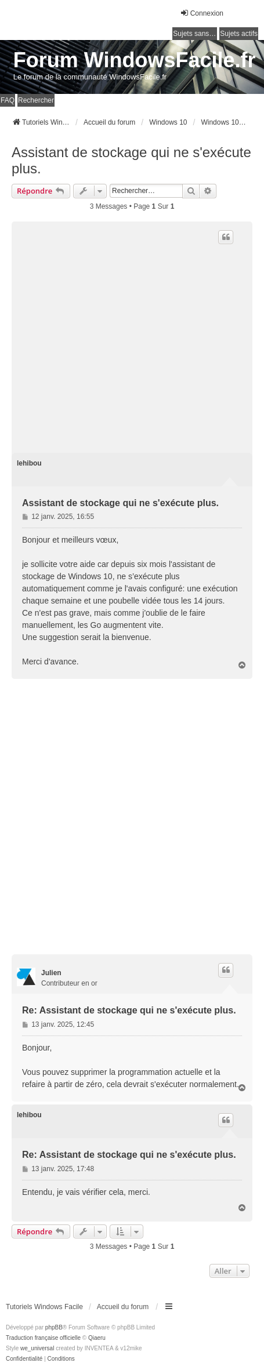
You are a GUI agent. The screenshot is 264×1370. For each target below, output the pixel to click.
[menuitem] (24, 1359)
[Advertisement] (132, 334)
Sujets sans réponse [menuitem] (195, 34)
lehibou (29, 463)
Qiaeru (97, 1338)
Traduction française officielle (43, 1338)
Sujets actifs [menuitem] (239, 34)
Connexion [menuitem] (201, 13)
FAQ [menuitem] (8, 100)
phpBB (54, 1327)
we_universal (37, 1348)
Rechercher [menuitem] (36, 100)
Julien (51, 973)
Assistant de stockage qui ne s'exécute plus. (131, 160)
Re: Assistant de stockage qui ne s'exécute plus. (129, 1010)
